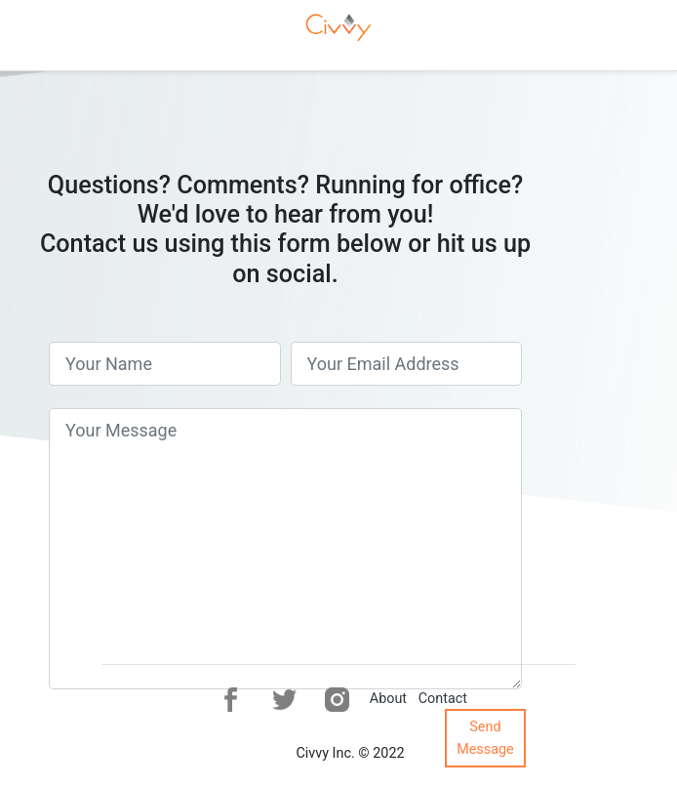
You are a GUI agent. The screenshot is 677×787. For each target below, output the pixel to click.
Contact (442, 698)
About (388, 698)
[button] (231, 700)
